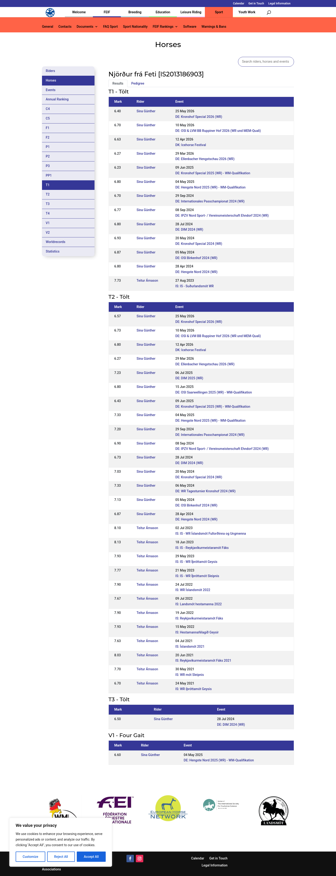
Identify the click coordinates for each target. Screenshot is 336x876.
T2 (48, 194)
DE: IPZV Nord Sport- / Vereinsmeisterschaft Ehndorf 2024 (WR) (222, 215)
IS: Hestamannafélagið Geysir (197, 632)
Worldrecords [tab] (55, 242)
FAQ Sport (110, 26)
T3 (48, 204)
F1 (47, 128)
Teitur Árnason (147, 280)
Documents (85, 26)
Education (163, 12)
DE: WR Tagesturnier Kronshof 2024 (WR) (205, 491)
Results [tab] (117, 83)
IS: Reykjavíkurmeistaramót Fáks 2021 (203, 660)
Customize (30, 857)
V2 (48, 232)
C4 (48, 109)
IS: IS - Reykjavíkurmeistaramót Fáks (202, 548)
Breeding (134, 12)
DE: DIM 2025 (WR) (189, 378)
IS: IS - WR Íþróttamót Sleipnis (197, 576)
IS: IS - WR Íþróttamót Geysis (196, 562)
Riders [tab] (50, 71)
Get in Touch (256, 3)
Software (189, 26)
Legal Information (279, 3)
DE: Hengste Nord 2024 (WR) (196, 272)
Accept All (91, 857)
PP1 (49, 175)
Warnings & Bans (213, 26)
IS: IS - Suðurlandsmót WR (194, 286)
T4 (48, 213)
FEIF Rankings (163, 26)
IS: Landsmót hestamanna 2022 (198, 604)
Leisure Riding (190, 12)
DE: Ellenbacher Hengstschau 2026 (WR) (204, 159)
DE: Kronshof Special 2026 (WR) (198, 117)
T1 (48, 185)
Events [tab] (51, 90)
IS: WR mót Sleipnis (189, 675)
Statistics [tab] (53, 251)
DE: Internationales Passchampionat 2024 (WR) (210, 201)
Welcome (79, 12)
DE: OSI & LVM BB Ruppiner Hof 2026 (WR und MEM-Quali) (218, 131)
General (47, 26)
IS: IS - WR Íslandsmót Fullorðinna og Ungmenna (210, 533)
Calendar (238, 3)
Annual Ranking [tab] (57, 99)
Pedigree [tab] (137, 83)
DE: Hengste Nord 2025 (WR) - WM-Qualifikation (210, 187)
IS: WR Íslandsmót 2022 (192, 590)
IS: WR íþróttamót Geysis (193, 689)
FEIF (107, 12)
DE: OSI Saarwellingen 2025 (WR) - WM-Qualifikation (213, 392)
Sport (219, 12)
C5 (48, 118)
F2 (47, 137)
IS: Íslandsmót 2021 (190, 646)
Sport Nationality (135, 26)
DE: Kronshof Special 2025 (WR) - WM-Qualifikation (212, 173)
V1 (48, 223)
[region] (60, 842)
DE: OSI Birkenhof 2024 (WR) (196, 258)
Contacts (64, 26)
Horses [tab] (51, 80)
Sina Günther (145, 111)
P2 (48, 156)
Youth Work (246, 12)
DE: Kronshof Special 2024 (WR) (198, 244)
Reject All (61, 857)
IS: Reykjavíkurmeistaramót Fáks (199, 618)
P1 (48, 147)
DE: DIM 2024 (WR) (189, 229)
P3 (48, 166)
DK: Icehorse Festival (190, 145)
